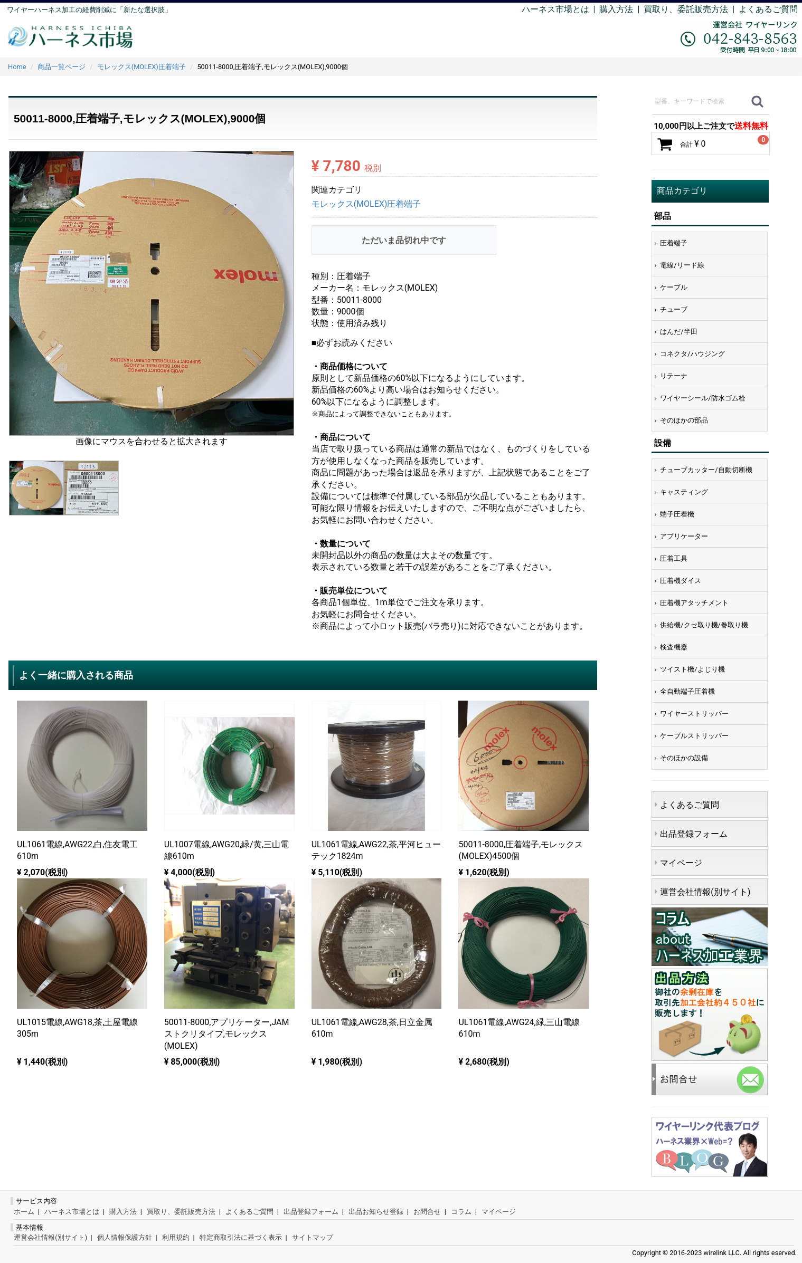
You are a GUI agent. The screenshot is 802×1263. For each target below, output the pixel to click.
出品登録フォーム (694, 834)
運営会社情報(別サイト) (705, 892)
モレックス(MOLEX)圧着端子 (366, 204)
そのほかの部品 (684, 420)
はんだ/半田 (678, 332)
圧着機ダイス (680, 581)
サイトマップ (312, 1237)
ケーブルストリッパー (694, 736)
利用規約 (176, 1237)
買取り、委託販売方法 (181, 1212)
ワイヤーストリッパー (694, 713)
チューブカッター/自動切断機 (706, 470)
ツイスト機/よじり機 (692, 669)
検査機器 (673, 647)
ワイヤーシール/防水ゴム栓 (702, 398)
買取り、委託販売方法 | (691, 9)
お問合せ (427, 1212)
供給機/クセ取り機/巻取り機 (704, 625)
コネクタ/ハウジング (692, 354)
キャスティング (684, 492)
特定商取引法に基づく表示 (241, 1237)
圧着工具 (673, 558)
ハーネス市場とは (555, 9)
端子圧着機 (677, 514)
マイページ (681, 863)
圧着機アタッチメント (694, 603)
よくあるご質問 (768, 9)
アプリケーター (684, 536)
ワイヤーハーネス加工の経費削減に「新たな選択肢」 (89, 10)
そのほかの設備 (684, 758)
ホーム (24, 1212)
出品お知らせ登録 (375, 1212)
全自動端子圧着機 (687, 691)
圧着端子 (673, 243)
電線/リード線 (682, 265)
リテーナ (673, 376)
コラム (461, 1212)
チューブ (673, 309)
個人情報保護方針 (124, 1237)
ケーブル (673, 287)
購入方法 (616, 9)
